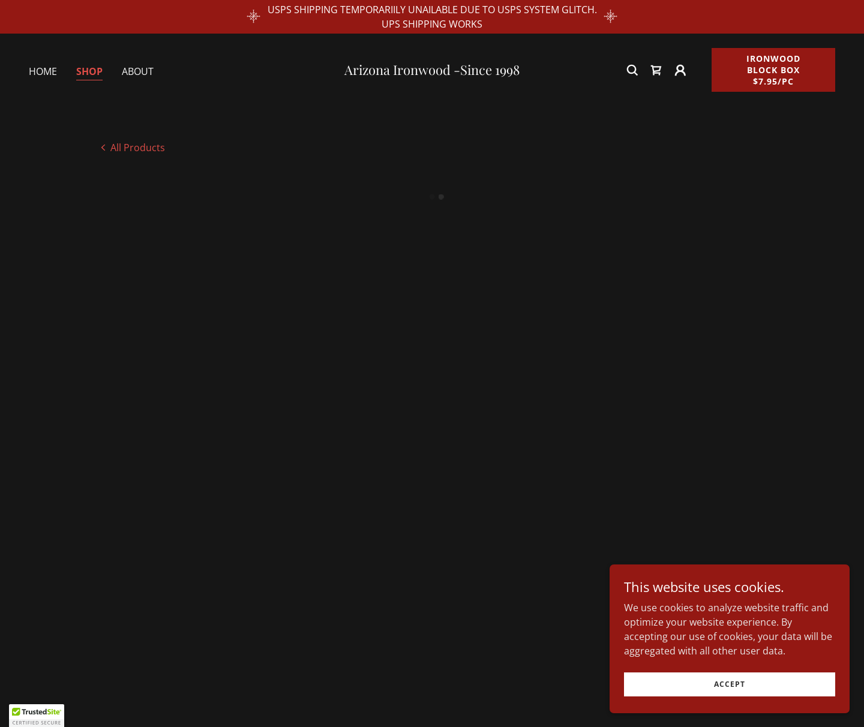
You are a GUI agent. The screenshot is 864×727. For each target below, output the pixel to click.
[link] (432, 71)
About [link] (138, 71)
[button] (656, 70)
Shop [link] (89, 71)
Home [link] (43, 71)
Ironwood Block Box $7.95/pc (773, 70)
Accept (729, 684)
